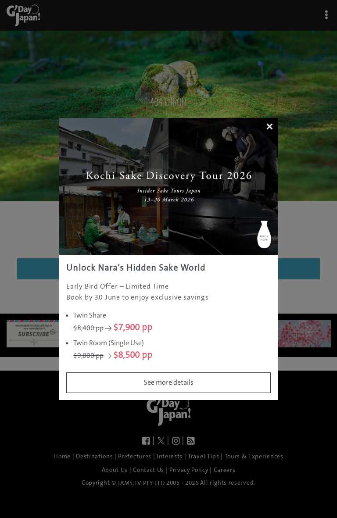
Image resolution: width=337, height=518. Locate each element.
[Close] (269, 126)
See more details (169, 382)
